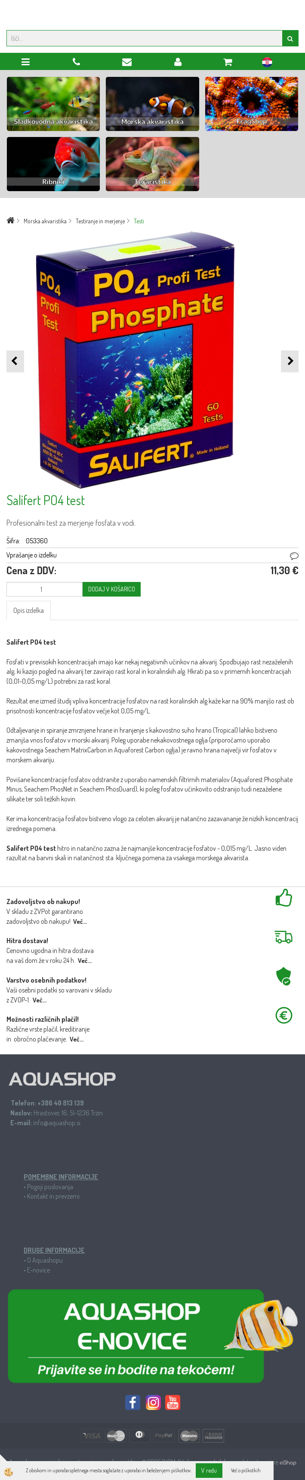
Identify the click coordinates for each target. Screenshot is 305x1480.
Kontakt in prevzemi (53, 1196)
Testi (139, 221)
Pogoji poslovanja (50, 1186)
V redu (209, 1470)
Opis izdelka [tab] (28, 610)
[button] (290, 361)
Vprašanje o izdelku (31, 555)
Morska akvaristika (45, 221)
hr (267, 63)
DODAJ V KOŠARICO (111, 589)
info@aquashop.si (56, 1122)
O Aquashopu (45, 1260)
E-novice (38, 1270)
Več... (80, 921)
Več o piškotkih (246, 1470)
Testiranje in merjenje (100, 221)
